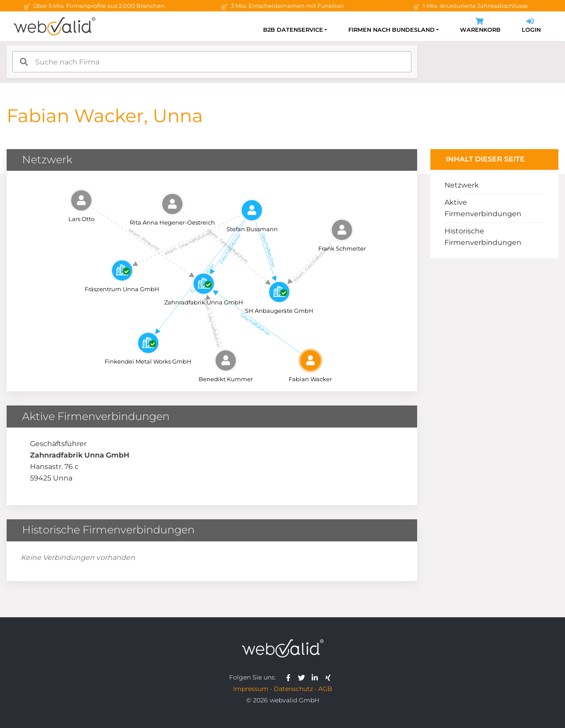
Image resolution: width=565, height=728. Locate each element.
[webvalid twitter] (303, 677)
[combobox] (211, 61)
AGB (325, 689)
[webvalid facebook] (290, 677)
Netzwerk (461, 185)
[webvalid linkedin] (316, 677)
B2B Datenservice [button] (293, 29)
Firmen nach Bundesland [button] (391, 29)
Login (531, 26)
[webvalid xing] (329, 677)
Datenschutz (293, 689)
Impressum (250, 689)
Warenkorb (480, 26)
